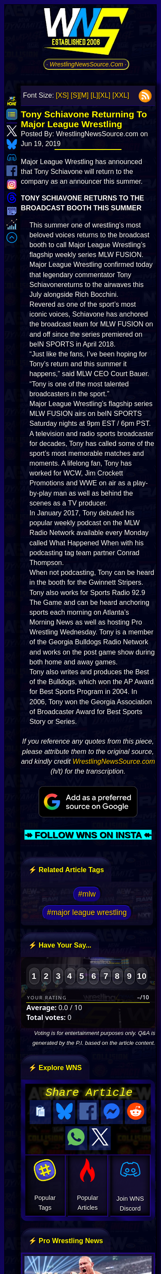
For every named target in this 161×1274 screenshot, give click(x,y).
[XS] (62, 95)
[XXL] (120, 95)
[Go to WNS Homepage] (86, 33)
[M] (83, 95)
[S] (75, 95)
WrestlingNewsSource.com (114, 761)
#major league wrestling (87, 912)
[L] (94, 95)
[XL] (104, 95)
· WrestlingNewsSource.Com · (86, 64)
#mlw (87, 894)
